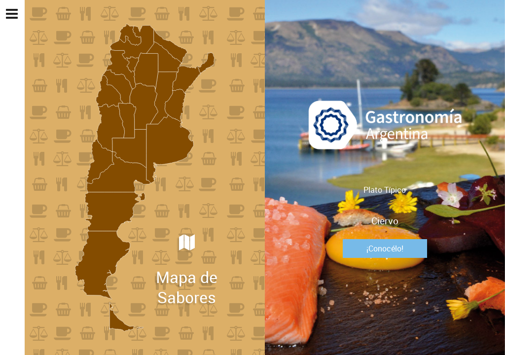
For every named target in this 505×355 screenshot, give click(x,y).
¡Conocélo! (384, 248)
